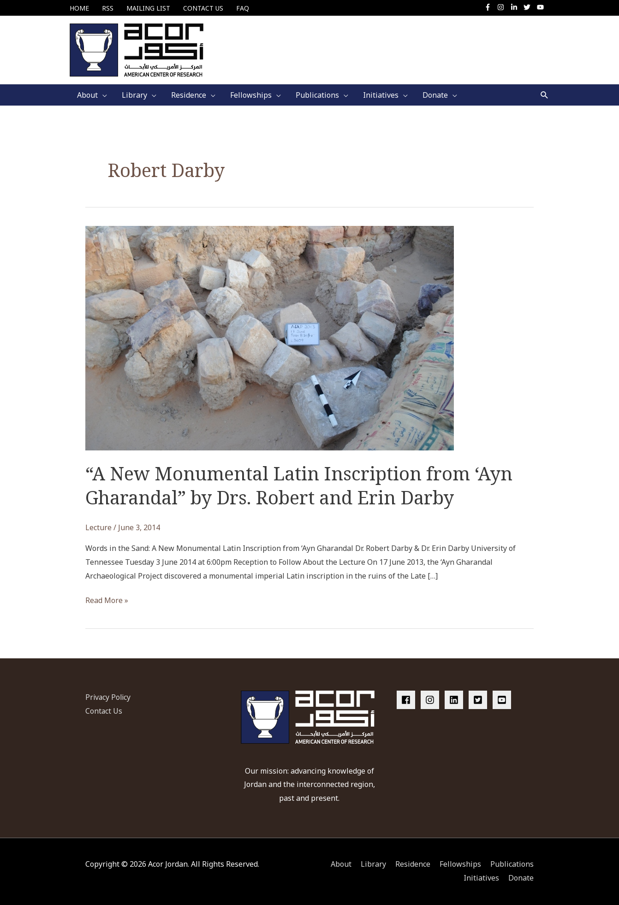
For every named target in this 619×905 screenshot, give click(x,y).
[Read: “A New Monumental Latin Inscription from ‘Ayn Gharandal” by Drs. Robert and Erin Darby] (269, 337)
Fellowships (460, 864)
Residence (412, 864)
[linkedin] (456, 700)
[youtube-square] (503, 700)
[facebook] (408, 700)
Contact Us (104, 711)
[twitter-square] (480, 700)
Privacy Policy (108, 697)
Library (373, 864)
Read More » (106, 601)
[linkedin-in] (516, 7)
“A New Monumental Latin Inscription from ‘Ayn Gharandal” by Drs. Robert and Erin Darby (298, 485)
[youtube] (541, 7)
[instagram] (503, 7)
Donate (521, 878)
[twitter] (529, 7)
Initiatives (481, 878)
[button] (544, 95)
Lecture (98, 527)
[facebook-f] (490, 7)
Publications (512, 864)
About (341, 864)
